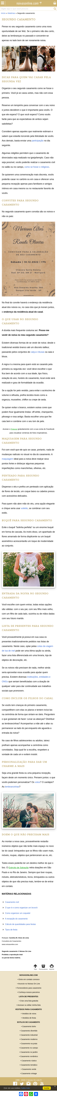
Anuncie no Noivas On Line (29, 984)
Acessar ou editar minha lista (29, 1005)
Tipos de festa (11, 930)
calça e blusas (37, 352)
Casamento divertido (29, 1031)
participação (38, 140)
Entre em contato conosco (29, 979)
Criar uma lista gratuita (29, 1001)
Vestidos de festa (29, 1018)
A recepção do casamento (16, 919)
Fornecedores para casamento (29, 988)
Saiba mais (25, 1088)
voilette (24, 508)
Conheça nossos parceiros (29, 992)
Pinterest (14, 429)
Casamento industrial (29, 1035)
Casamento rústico (29, 1061)
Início (3, 13)
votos (37, 782)
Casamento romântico (29, 1056)
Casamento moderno (29, 1039)
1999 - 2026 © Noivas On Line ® (29, 1080)
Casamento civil (12, 902)
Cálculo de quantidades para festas (20, 924)
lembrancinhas (12, 786)
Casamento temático (29, 1065)
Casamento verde (29, 1069)
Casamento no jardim (29, 1052)
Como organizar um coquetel (17, 913)
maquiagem (7, 459)
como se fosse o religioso (36, 167)
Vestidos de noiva (29, 1014)
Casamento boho (29, 1026)
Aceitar (47, 1088)
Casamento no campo (29, 1048)
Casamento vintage (29, 1073)
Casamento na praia (29, 1044)
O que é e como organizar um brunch (21, 908)
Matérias (11, 13)
